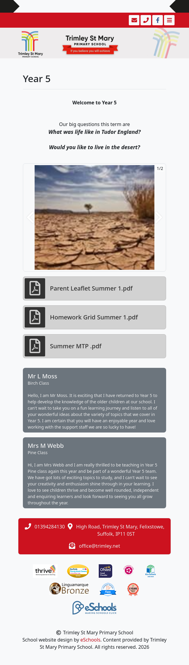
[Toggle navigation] (169, 20)
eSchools (90, 639)
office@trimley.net (99, 546)
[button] (30, 217)
